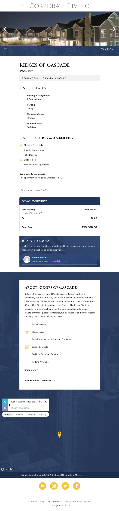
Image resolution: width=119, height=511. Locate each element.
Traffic (8, 414)
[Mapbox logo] (8, 469)
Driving (19, 414)
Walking (31, 414)
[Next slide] (114, 28)
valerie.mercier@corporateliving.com (49, 261)
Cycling (42, 414)
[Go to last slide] (4, 28)
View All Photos (108, 49)
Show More (31, 369)
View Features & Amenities (39, 380)
